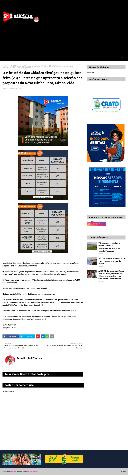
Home (123, 472)
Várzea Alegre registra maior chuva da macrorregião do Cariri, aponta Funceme (109, 247)
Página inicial (7, 66)
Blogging (13, 472)
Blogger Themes (32, 472)
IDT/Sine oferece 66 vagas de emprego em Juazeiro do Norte (111, 261)
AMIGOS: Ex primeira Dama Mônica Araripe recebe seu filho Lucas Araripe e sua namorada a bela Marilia (111, 275)
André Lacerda (9, 88)
